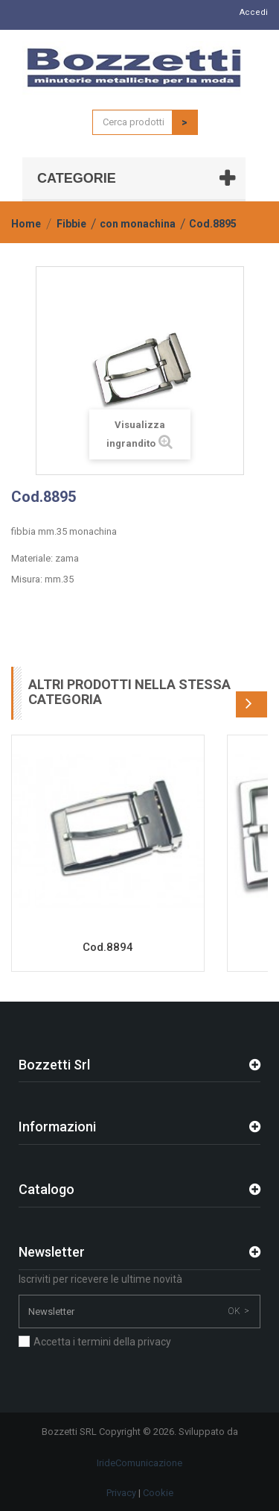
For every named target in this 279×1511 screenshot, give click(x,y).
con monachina (138, 224)
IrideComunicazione (139, 1462)
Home (26, 224)
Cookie (158, 1492)
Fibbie (71, 224)
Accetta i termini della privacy (102, 1342)
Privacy (121, 1492)
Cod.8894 (108, 947)
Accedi (254, 12)
